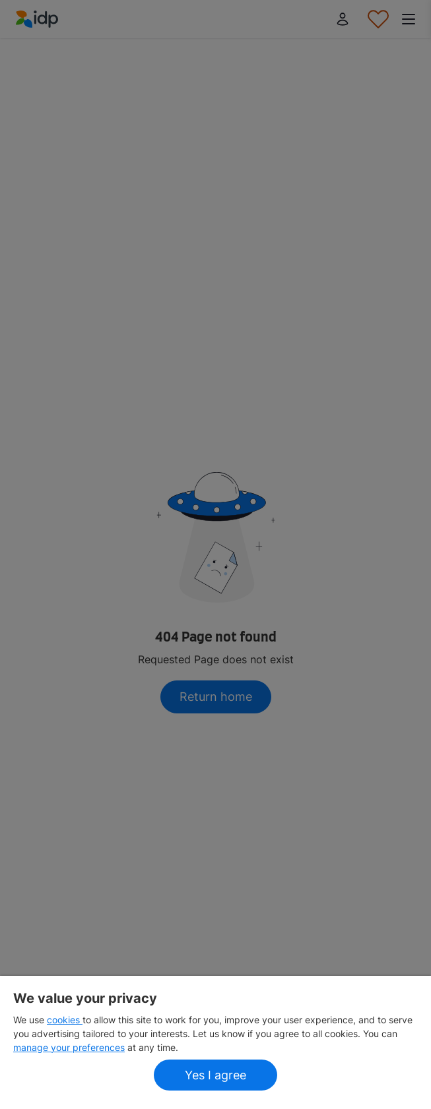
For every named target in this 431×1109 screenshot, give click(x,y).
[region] (215, 1042)
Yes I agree (215, 1075)
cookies (65, 1019)
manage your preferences (69, 1047)
